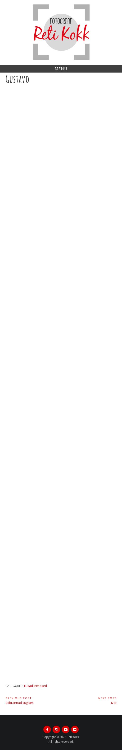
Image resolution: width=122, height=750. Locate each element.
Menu (61, 68)
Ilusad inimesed (35, 686)
